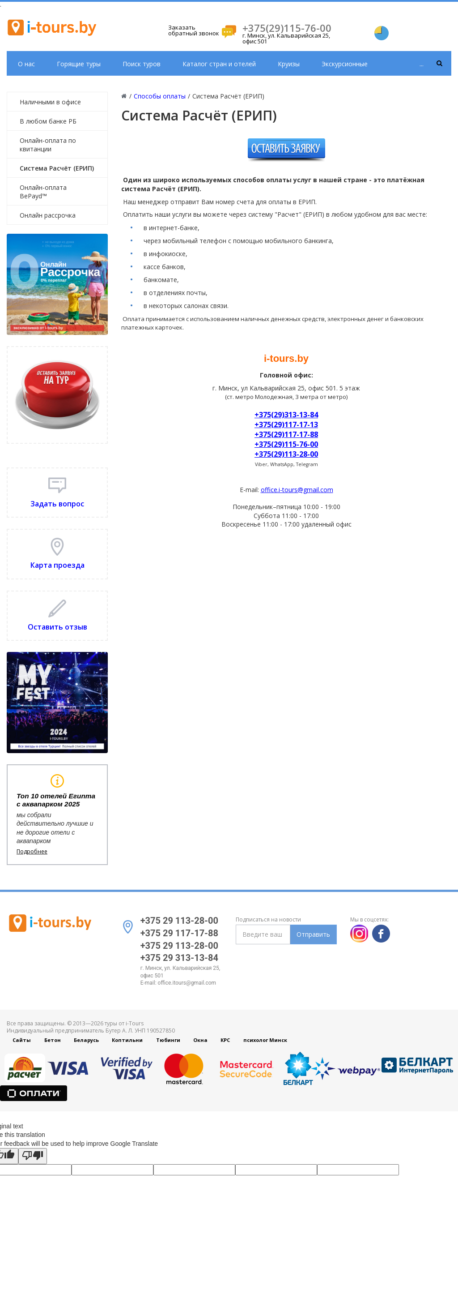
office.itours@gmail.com (187, 983)
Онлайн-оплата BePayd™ (43, 191)
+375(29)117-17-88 (286, 434)
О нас (26, 64)
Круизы (289, 64)
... (422, 64)
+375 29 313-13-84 (179, 957)
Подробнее (32, 851)
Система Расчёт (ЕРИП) (57, 168)
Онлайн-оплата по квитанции (48, 144)
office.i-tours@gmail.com (297, 489)
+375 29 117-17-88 (179, 933)
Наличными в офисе (50, 102)
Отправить (313, 934)
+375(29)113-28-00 (286, 454)
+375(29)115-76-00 (286, 27)
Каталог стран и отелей (219, 64)
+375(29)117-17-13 (286, 424)
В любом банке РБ (48, 121)
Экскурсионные (345, 64)
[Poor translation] (32, 1156)
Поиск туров (142, 64)
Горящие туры (79, 64)
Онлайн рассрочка (48, 215)
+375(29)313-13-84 (286, 415)
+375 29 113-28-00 (179, 920)
